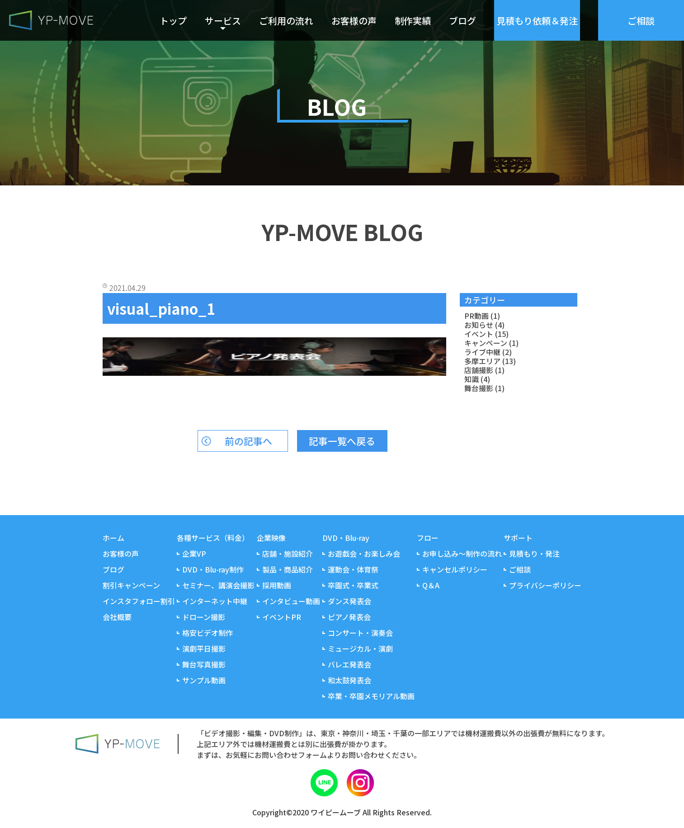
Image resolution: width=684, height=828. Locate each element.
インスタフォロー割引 (139, 601)
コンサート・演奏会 (360, 632)
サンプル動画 (204, 680)
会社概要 (117, 616)
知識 (471, 379)
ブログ (462, 20)
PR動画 (476, 315)
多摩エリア (482, 360)
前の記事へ (248, 441)
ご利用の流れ (286, 20)
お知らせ (478, 324)
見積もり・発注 (534, 553)
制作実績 (413, 20)
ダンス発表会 (349, 601)
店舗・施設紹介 (287, 553)
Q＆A (430, 585)
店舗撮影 (478, 369)
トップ (173, 20)
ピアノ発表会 (349, 616)
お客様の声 (354, 20)
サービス (223, 20)
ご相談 (520, 569)
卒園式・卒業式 (353, 585)
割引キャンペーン (131, 585)
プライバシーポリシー (545, 585)
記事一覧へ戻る (342, 441)
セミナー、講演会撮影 (218, 585)
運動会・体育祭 (353, 569)
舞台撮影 (478, 388)
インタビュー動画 (291, 601)
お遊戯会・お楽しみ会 (364, 553)
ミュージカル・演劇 (360, 648)
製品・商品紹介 (287, 569)
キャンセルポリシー (454, 569)
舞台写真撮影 (204, 664)
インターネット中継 (214, 601)
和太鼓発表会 (349, 680)
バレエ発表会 (349, 664)
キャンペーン (485, 342)
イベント (478, 333)
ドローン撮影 (203, 616)
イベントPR (281, 616)
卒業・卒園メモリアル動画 (371, 696)
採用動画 (276, 585)
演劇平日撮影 (204, 648)
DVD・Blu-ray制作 (213, 569)
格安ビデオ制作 (207, 632)
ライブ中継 (482, 351)
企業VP (194, 553)
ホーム (113, 537)
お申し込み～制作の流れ (462, 553)
